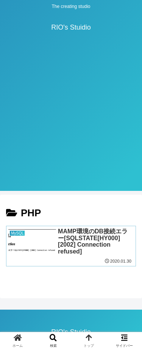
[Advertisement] (71, 120)
